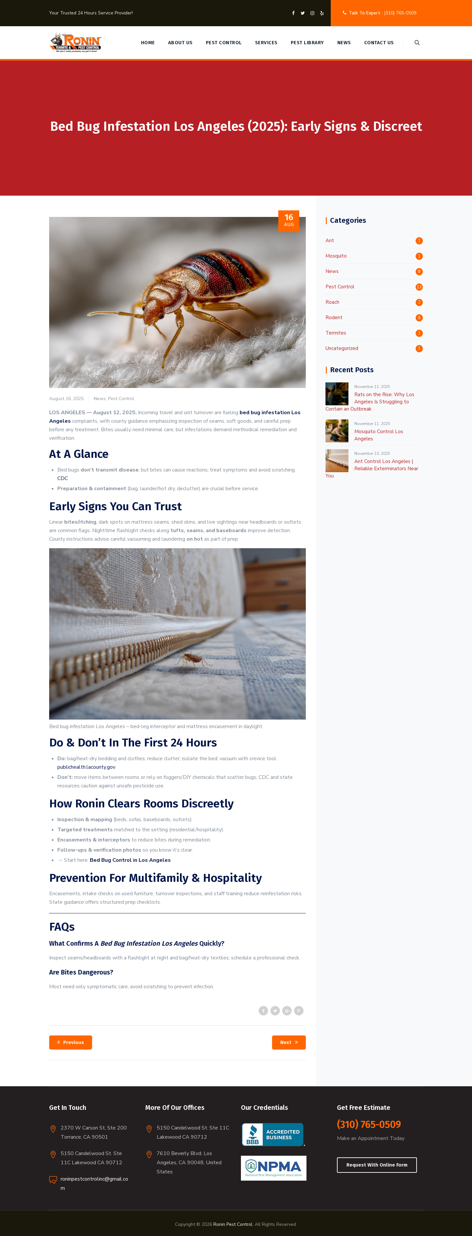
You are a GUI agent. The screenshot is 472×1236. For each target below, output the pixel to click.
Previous (69, 1042)
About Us (179, 43)
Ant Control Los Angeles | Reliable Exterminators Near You (371, 468)
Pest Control (223, 43)
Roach (332, 302)
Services (265, 43)
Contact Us (378, 43)
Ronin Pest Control (232, 1224)
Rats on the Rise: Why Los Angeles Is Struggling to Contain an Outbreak (369, 401)
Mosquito (336, 256)
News (343, 43)
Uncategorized (341, 348)
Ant (329, 240)
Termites (335, 333)
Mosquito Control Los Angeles (378, 435)
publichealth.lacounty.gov (86, 767)
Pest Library (307, 43)
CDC (62, 478)
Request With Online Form (376, 1165)
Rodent (334, 317)
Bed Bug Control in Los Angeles (130, 860)
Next (290, 1042)
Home (147, 43)
